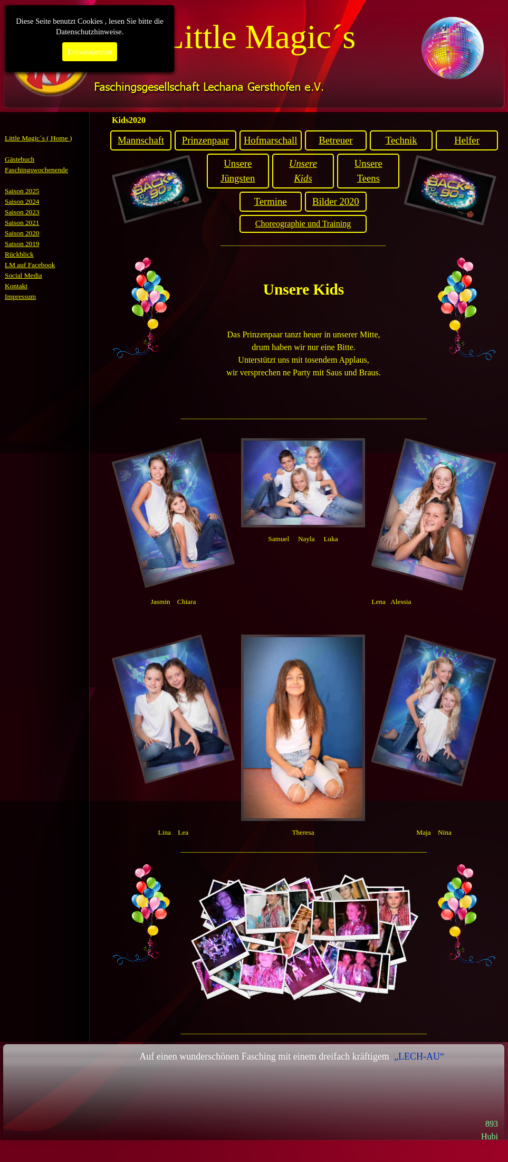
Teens (368, 178)
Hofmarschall (271, 140)
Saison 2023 (22, 212)
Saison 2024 (22, 201)
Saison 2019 (22, 244)
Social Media (23, 275)
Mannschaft (141, 140)
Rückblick (19, 254)
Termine (270, 201)
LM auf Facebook (30, 265)
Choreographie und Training (303, 223)
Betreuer (335, 140)
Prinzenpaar (205, 140)
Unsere (238, 163)
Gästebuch (19, 159)
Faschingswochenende (36, 170)
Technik (401, 140)
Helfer (467, 140)
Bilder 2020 (335, 201)
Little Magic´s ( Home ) (38, 138)
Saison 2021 (22, 222)
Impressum (20, 296)
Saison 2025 (22, 191)
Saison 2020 (22, 233)
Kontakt (16, 286)
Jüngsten (238, 178)
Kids (303, 178)
